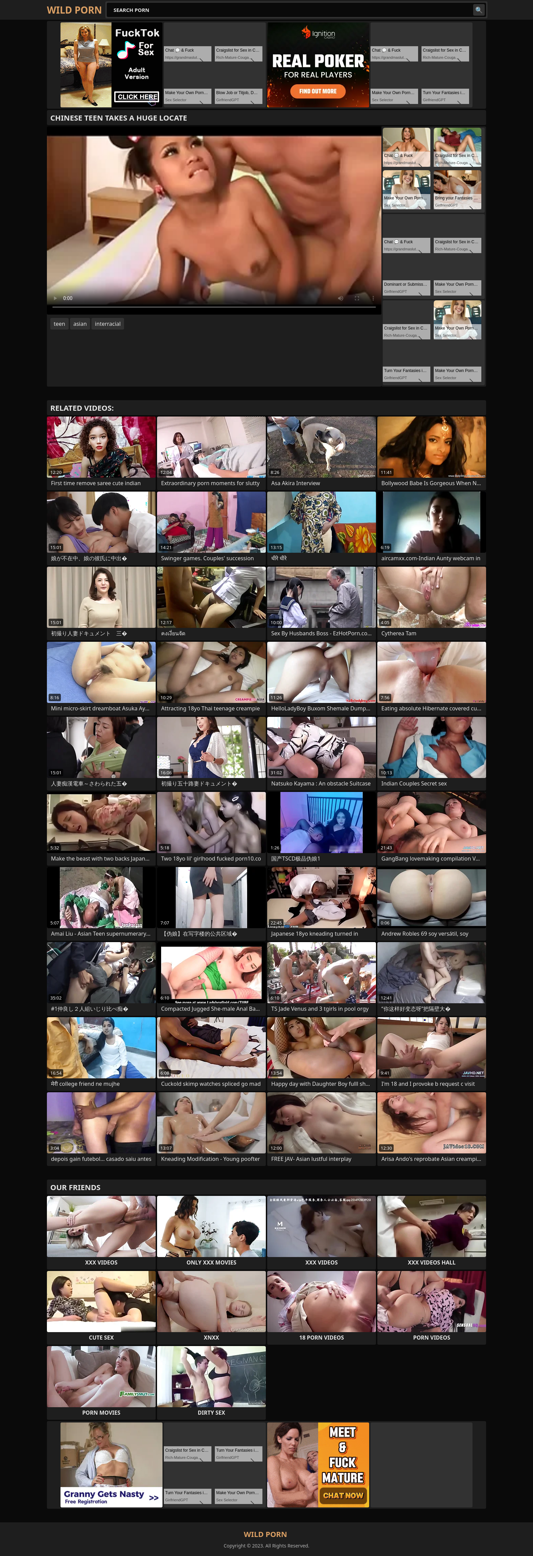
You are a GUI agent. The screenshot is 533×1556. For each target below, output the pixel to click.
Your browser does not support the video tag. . (214, 220)
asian (80, 324)
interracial (108, 324)
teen (59, 324)
